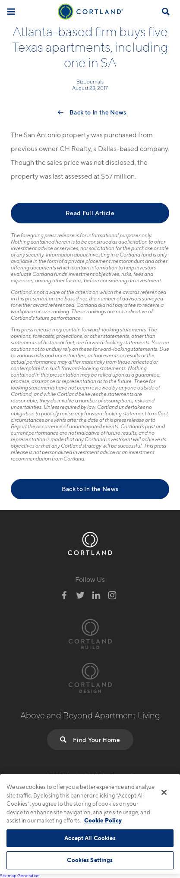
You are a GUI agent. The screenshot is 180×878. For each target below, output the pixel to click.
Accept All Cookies (89, 838)
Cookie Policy (103, 820)
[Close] (164, 792)
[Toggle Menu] (11, 11)
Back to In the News (97, 112)
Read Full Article (90, 212)
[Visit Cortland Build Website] (90, 632)
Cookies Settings (90, 859)
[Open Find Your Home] (166, 11)
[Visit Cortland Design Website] (90, 676)
